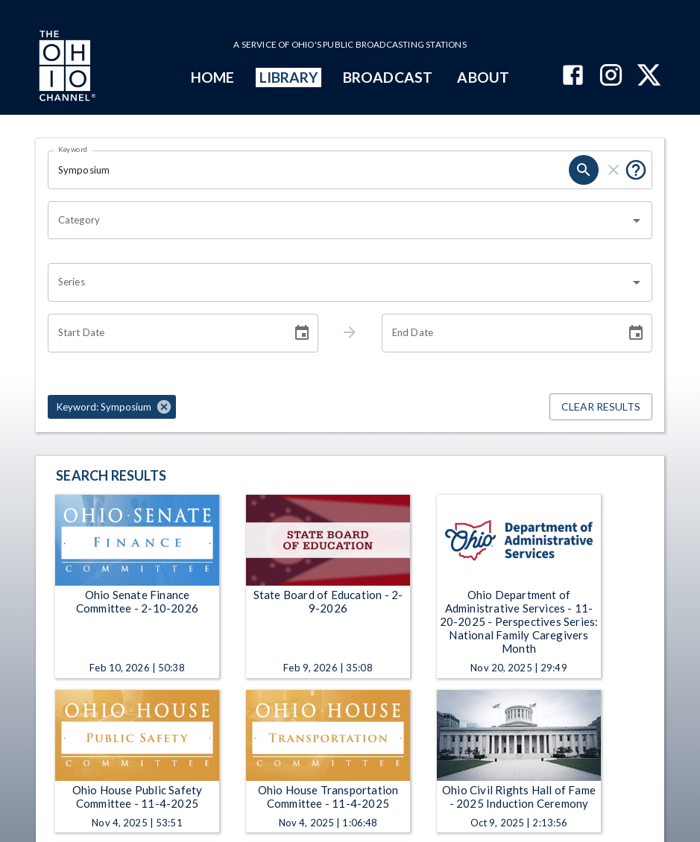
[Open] (636, 220)
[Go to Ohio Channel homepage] (66, 68)
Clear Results (601, 407)
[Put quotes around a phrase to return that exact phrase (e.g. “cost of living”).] (636, 170)
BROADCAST (387, 77)
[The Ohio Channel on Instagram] (611, 76)
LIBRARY (288, 77)
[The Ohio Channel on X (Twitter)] (649, 76)
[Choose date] (302, 333)
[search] (584, 170)
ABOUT (482, 77)
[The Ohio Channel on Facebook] (573, 76)
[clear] (613, 170)
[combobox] (338, 220)
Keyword (73, 149)
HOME (212, 77)
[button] (112, 407)
